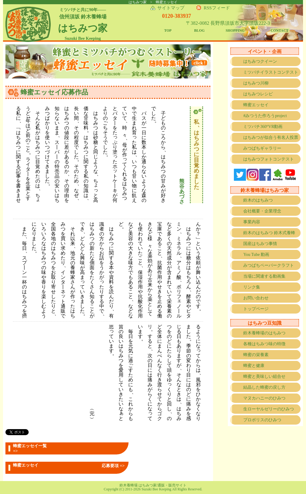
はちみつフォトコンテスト (268, 159)
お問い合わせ (256, 298)
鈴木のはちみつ (258, 200)
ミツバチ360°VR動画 (262, 126)
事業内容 (251, 222)
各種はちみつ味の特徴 (264, 344)
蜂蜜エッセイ (256, 105)
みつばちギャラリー (262, 148)
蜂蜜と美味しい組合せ (264, 376)
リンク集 (251, 287)
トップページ (256, 309)
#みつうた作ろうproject (265, 115)
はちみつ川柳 (256, 83)
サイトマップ (170, 7)
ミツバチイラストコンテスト (270, 72)
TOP (167, 30)
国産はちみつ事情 (260, 243)
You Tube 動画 (256, 254)
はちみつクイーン (260, 61)
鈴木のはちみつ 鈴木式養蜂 (269, 233)
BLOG (199, 30)
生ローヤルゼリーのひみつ (268, 409)
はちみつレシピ (258, 94)
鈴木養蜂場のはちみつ (264, 333)
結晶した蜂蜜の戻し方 (264, 387)
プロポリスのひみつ (262, 420)
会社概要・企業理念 (262, 211)
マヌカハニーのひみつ (264, 398)
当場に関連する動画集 (264, 276)
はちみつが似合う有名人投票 (270, 137)
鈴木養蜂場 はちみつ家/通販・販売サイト (153, 485)
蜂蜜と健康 (253, 365)
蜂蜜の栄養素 (256, 354)
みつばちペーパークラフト (268, 265)
